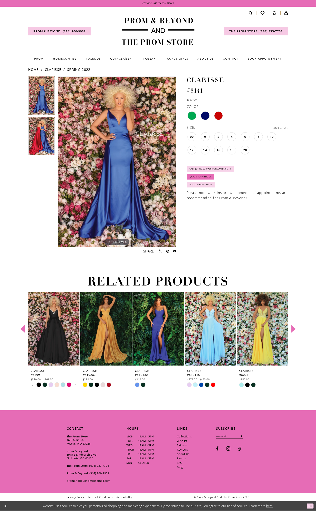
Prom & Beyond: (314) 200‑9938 (88, 474)
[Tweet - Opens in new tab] (160, 252)
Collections (184, 437)
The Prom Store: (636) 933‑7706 (88, 466)
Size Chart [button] (279, 128)
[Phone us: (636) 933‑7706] (256, 32)
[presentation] (53, 329)
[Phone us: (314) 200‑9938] (59, 32)
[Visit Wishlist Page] (263, 13)
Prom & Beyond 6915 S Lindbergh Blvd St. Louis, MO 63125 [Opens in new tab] (82, 455)
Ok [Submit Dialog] (309, 506)
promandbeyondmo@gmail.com (89, 481)
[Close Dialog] (6, 506)
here (269, 506)
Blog (180, 468)
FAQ (180, 463)
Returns (182, 446)
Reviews (182, 450)
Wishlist (182, 441)
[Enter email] (232, 437)
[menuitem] (59, 32)
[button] (274, 13)
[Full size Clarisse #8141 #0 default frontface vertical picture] (117, 162)
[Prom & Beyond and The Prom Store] (158, 32)
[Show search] (251, 13)
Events (181, 459)
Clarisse (53, 70)
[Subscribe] (247, 437)
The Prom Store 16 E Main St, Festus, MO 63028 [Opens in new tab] (79, 440)
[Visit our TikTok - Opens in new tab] (239, 450)
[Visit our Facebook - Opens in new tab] (217, 450)
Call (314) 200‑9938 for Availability (215, 171)
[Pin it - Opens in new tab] (167, 252)
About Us (183, 454)
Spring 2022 (78, 70)
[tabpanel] (41, 97)
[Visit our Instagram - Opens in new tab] (228, 449)
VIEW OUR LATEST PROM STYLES (158, 3)
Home (33, 70)
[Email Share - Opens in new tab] (174, 252)
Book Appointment (203, 190)
